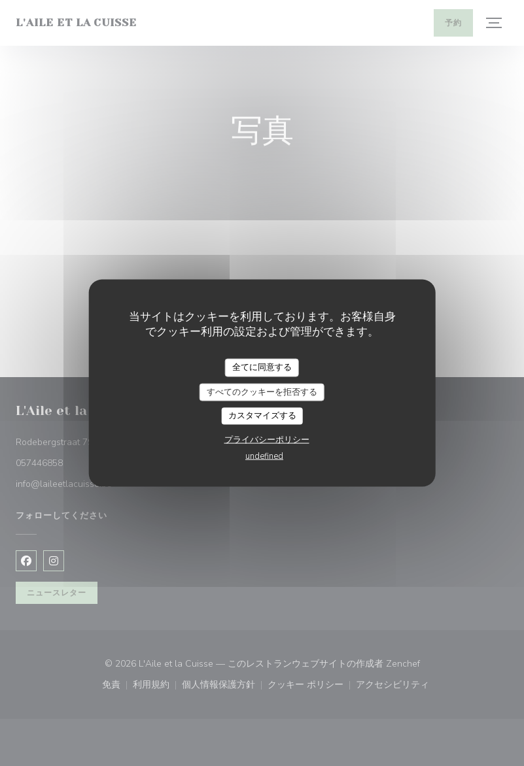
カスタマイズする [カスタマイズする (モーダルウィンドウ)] (262, 416)
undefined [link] (264, 455)
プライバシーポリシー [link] (266, 439)
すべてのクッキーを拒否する (262, 391)
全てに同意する (262, 367)
